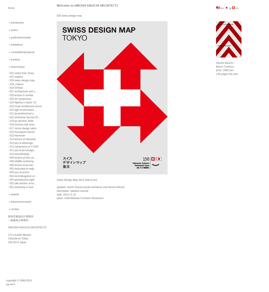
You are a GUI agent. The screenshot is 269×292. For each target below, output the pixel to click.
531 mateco (16, 76)
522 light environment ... (23, 109)
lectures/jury (18, 66)
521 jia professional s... (23, 113)
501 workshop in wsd (21, 187)
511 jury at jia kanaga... (23, 150)
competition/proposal (22, 52)
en (220, 8)
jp (228, 8)
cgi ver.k (10, 284)
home (11, 8)
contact (15, 209)
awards (15, 194)
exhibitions (17, 44)
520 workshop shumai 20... (25, 117)
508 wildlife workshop (22, 161)
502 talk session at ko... (23, 183)
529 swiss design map (22, 80)
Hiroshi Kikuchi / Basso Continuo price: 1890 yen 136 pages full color (228, 65)
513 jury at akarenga (21, 143)
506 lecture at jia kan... (22, 165)
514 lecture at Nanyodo (23, 139)
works (14, 30)
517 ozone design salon (23, 128)
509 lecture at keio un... (23, 157)
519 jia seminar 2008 (21, 120)
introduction (17, 22)
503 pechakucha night (22, 179)
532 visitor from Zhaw (22, 73)
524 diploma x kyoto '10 (23, 102)
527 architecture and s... (23, 91)
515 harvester (17, 135)
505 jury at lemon (19, 172)
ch (235, 8)
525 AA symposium (20, 98)
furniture (15, 59)
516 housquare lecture (22, 132)
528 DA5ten (16, 87)
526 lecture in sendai (21, 95)
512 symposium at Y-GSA (24, 146)
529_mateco (17, 84)
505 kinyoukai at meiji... (23, 168)
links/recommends (21, 201)
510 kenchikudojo (19, 154)
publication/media (21, 37)
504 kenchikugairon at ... (23, 176)
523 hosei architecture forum (26, 106)
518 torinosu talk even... (23, 124)
